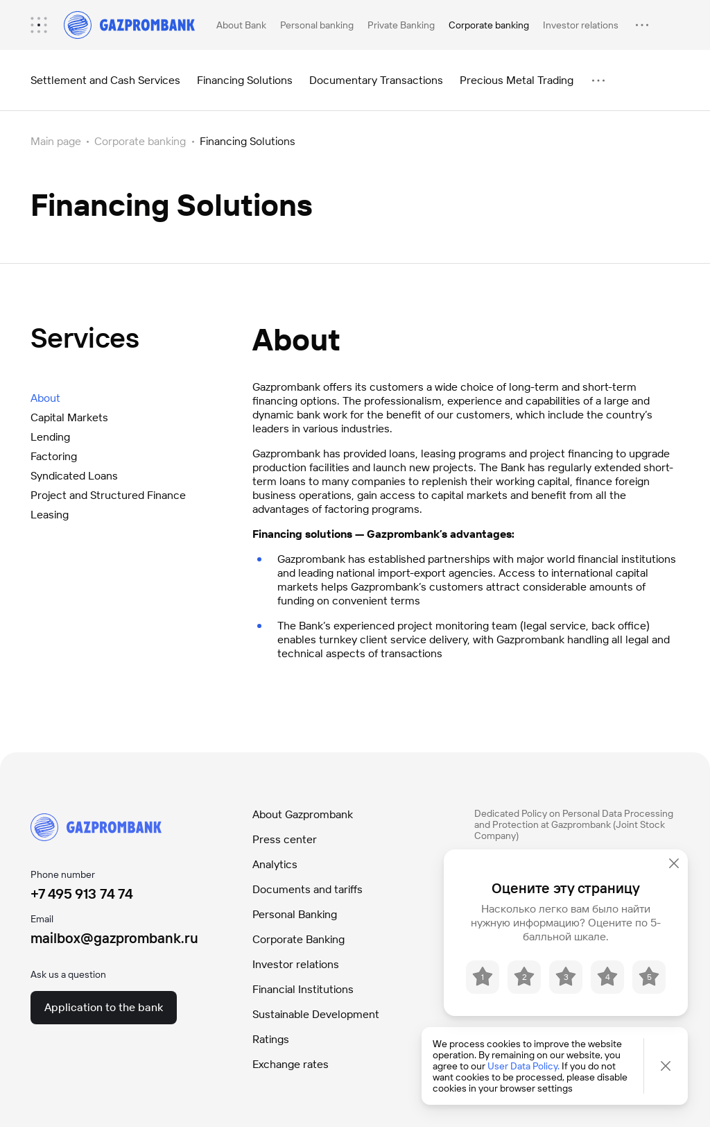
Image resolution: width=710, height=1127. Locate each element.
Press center (284, 839)
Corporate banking (489, 25)
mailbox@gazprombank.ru (114, 938)
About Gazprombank (302, 814)
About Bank (241, 25)
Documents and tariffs (307, 889)
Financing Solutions (245, 80)
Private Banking (401, 25)
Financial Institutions (303, 989)
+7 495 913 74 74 (82, 894)
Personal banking (317, 25)
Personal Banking (294, 914)
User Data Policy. (523, 1065)
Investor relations (580, 25)
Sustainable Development (315, 1014)
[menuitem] (46, 25)
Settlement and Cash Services (105, 80)
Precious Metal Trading (516, 80)
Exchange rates (290, 1064)
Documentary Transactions (376, 80)
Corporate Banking (298, 939)
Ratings (270, 1039)
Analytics (274, 864)
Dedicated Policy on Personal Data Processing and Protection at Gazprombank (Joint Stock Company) (573, 824)
